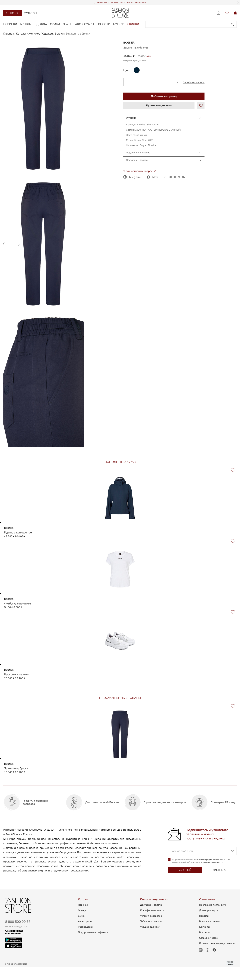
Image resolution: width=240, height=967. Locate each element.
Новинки (10, 24)
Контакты (204, 926)
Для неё (185, 869)
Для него (219, 869)
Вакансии (204, 932)
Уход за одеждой (150, 926)
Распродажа (85, 926)
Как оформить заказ (152, 910)
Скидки (133, 24)
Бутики (118, 24)
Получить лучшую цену (135, 60)
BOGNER (128, 42)
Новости (103, 24)
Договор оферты (208, 910)
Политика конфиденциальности (217, 943)
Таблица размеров (151, 921)
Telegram (131, 177)
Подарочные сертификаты (93, 932)
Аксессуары (84, 24)
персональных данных (212, 862)
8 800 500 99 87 (175, 177)
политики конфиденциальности (208, 859)
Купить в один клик (159, 105)
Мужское (31, 13)
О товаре (131, 117)
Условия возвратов (151, 915)
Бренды (26, 24)
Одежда (40, 24)
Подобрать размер (193, 82)
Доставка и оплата (137, 159)
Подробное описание (138, 152)
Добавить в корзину (164, 96)
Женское (12, 13)
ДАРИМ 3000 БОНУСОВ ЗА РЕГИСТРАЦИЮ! (120, 3)
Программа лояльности (212, 904)
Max (152, 177)
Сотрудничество (208, 937)
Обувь (67, 24)
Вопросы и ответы (209, 921)
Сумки (55, 24)
